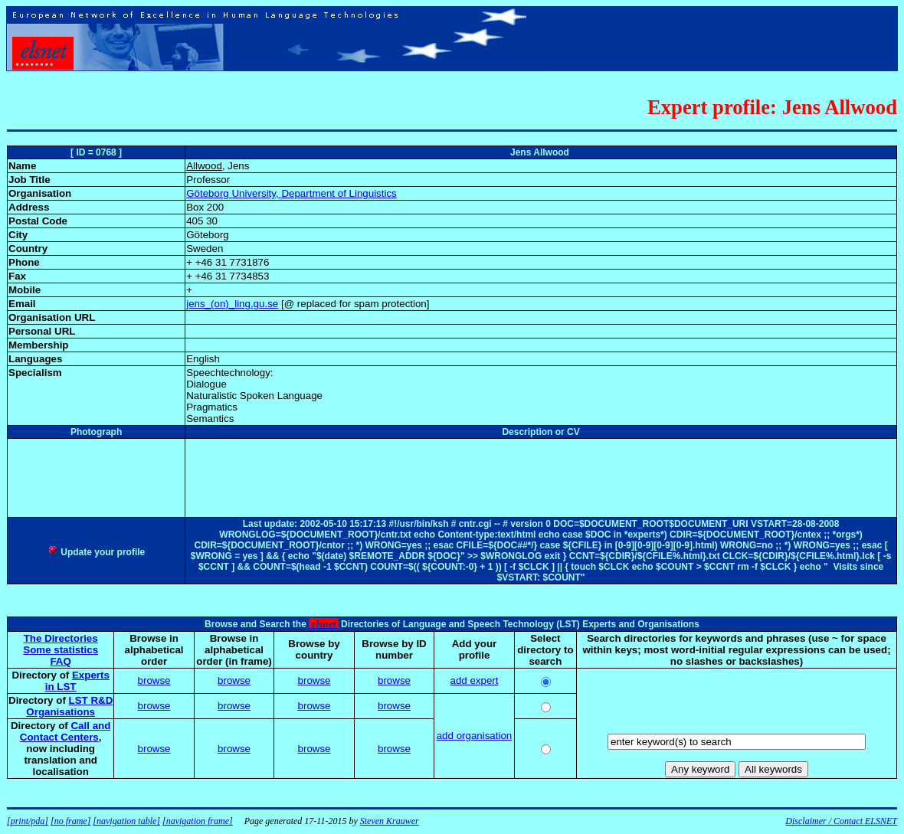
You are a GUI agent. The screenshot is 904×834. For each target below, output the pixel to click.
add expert (474, 680)
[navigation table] (126, 821)
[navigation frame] (197, 821)
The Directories (61, 638)
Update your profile (96, 552)
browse (154, 680)
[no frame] (70, 821)
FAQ (60, 661)
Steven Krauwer (389, 821)
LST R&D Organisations (69, 706)
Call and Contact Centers (65, 731)
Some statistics (60, 650)
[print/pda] (27, 821)
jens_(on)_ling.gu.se (232, 303)
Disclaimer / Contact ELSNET (841, 821)
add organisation (475, 735)
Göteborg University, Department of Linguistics (291, 193)
